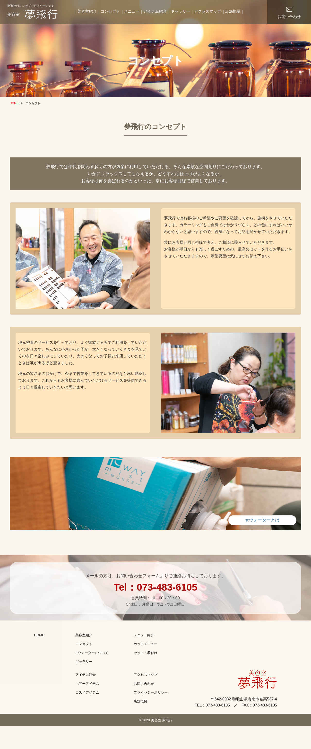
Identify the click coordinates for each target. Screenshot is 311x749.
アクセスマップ (207, 11)
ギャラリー (180, 11)
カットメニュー (145, 657)
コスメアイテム (87, 705)
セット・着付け (145, 666)
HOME (14, 103)
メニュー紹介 (144, 648)
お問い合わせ (289, 17)
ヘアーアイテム (87, 696)
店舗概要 (233, 11)
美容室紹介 (87, 11)
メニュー (131, 11)
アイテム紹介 (155, 11)
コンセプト (110, 11)
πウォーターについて (91, 666)
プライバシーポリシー (151, 705)
